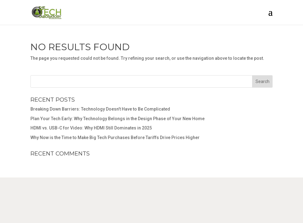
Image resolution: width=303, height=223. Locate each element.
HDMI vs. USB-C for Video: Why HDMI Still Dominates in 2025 (91, 127)
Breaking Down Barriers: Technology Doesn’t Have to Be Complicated (100, 109)
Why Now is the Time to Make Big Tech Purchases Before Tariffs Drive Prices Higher (115, 137)
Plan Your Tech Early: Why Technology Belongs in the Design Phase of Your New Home (117, 118)
